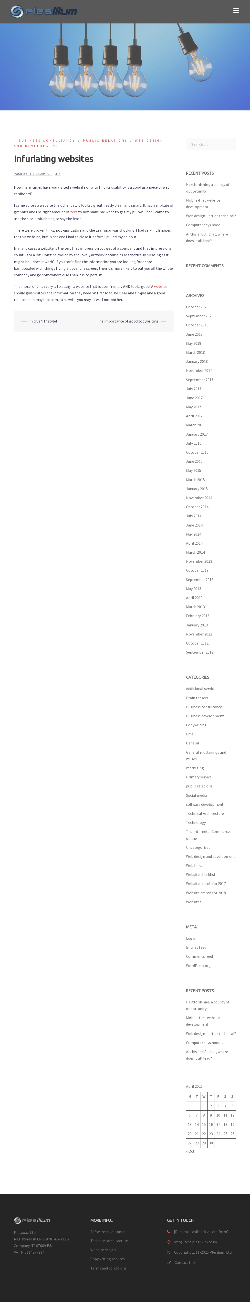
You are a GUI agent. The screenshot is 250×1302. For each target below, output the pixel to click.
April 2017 (194, 415)
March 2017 (195, 424)
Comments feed (199, 956)
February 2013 (197, 615)
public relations (105, 141)
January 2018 (197, 361)
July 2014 (193, 515)
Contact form (186, 1262)
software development (205, 804)
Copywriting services (107, 1258)
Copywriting (196, 724)
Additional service (201, 688)
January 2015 (197, 488)
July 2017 (193, 388)
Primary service (199, 777)
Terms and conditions (108, 1268)
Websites (193, 901)
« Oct (190, 1151)
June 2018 (194, 334)
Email (191, 734)
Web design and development (210, 856)
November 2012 (199, 634)
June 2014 (194, 525)
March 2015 (195, 479)
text (73, 211)
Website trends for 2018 (206, 892)
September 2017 (199, 379)
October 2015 (197, 452)
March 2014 (195, 552)
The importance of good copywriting (127, 321)
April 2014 (194, 543)
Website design (103, 1249)
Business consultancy (47, 141)
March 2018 (195, 352)
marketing (195, 767)
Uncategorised (198, 847)
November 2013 (199, 561)
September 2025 (199, 315)
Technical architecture (109, 1240)
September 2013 (199, 579)
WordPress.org (198, 965)
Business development (205, 715)
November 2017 (199, 370)
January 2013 (197, 625)
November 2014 (199, 497)
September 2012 (199, 652)
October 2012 (197, 643)
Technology (196, 822)
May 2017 (193, 406)
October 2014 (197, 506)
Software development (109, 1231)
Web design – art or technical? (211, 215)
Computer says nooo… (205, 224)
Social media (196, 795)
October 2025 (197, 306)
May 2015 (193, 470)
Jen (58, 174)
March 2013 (195, 606)
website (160, 286)
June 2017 (194, 397)
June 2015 (194, 461)
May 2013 (193, 588)
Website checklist (201, 874)
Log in (191, 938)
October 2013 (197, 570)
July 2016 (193, 443)
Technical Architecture (205, 813)
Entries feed (196, 947)
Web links (194, 865)
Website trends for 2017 (206, 883)
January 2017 (197, 434)
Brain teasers (197, 697)
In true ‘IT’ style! (43, 321)
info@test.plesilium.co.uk (195, 1241)
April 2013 (194, 597)
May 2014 (193, 534)
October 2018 (197, 325)
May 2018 (193, 343)
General (192, 743)
